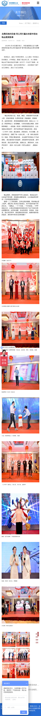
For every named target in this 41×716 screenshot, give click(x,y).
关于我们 (28, 23)
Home (21, 23)
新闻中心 (36, 23)
